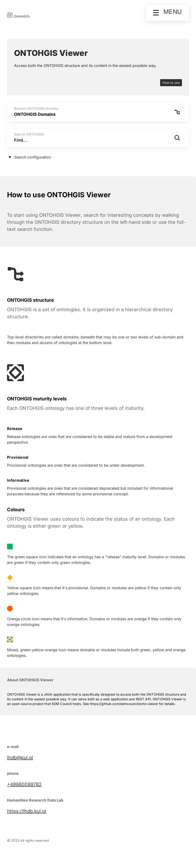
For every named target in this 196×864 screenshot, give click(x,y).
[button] (167, 13)
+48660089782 (24, 784)
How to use (171, 83)
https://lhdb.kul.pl (26, 811)
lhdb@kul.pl (20, 757)
